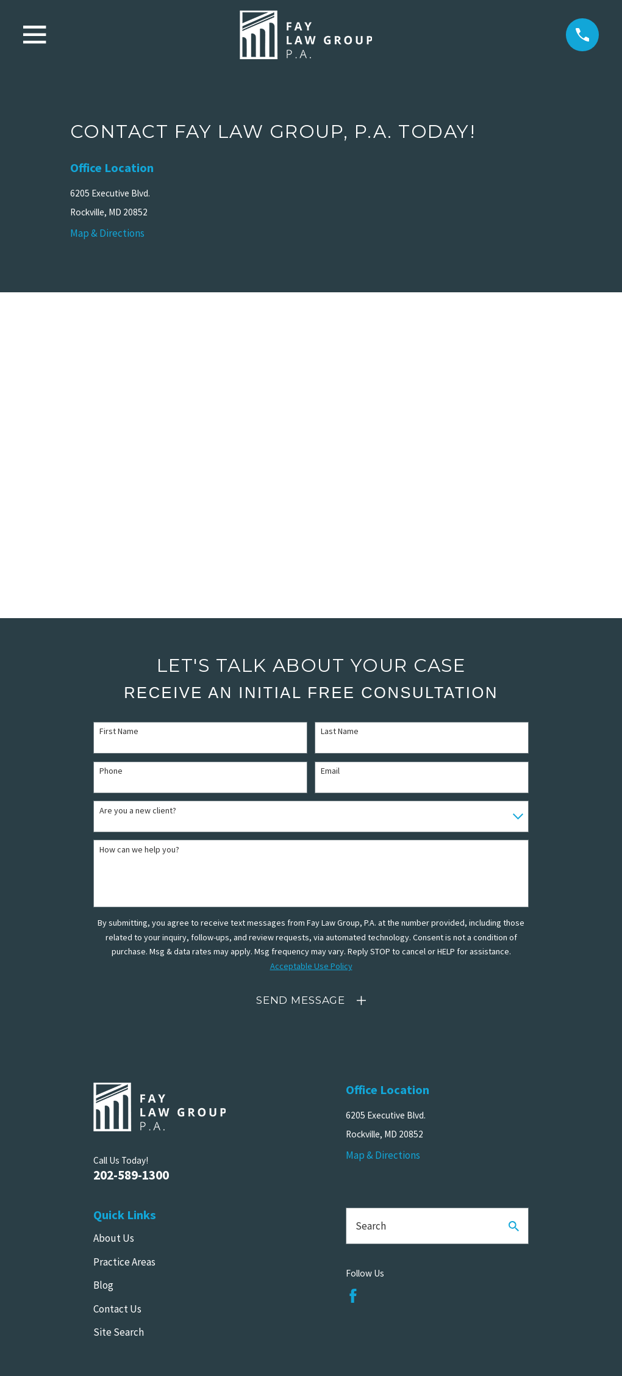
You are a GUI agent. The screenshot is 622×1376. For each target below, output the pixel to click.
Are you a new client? (137, 810)
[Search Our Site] (514, 1226)
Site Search (118, 1332)
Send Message (300, 1000)
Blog (103, 1285)
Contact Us (117, 1309)
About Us (113, 1238)
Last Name (340, 731)
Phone (111, 771)
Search (371, 1226)
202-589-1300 (131, 1175)
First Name (118, 731)
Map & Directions (107, 233)
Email (330, 771)
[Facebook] (353, 1296)
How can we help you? (139, 850)
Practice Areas (124, 1262)
